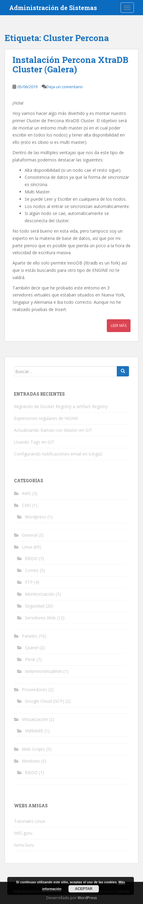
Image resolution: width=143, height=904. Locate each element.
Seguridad (34, 606)
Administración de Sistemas (53, 8)
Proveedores (34, 689)
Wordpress (35, 517)
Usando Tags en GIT (34, 442)
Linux (27, 547)
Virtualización (35, 719)
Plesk (30, 659)
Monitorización (39, 594)
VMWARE (34, 731)
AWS (26, 493)
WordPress (87, 897)
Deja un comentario (65, 86)
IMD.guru (23, 833)
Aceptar (83, 889)
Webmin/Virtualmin (43, 671)
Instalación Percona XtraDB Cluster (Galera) (70, 64)
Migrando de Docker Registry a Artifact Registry (61, 406)
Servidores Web (40, 618)
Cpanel (31, 647)
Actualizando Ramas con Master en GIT (53, 430)
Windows (31, 761)
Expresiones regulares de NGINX (46, 418)
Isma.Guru (24, 845)
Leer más (119, 325)
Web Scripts (33, 749)
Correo (32, 570)
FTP (29, 582)
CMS (26, 505)
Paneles (29, 636)
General (29, 535)
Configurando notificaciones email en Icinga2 (58, 454)
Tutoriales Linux (29, 821)
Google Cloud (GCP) (44, 701)
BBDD (31, 558)
